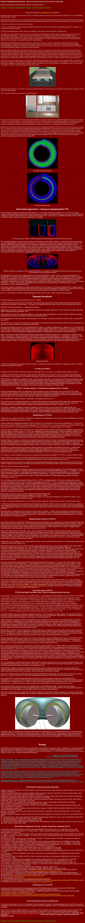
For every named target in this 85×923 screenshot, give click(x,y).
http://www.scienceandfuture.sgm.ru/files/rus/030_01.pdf (27, 875)
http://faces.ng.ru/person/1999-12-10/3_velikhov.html (34, 878)
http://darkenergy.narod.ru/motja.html (63, 895)
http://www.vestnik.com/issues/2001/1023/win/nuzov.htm (67, 880)
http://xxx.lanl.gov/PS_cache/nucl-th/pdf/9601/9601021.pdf (29, 585)
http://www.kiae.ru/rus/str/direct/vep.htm (40, 881)
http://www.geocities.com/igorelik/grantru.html (47, 894)
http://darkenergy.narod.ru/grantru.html (40, 895)
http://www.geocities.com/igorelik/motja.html (13, 895)
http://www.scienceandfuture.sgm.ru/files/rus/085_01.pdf (17, 892)
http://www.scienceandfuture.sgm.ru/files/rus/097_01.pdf (45, 871)
